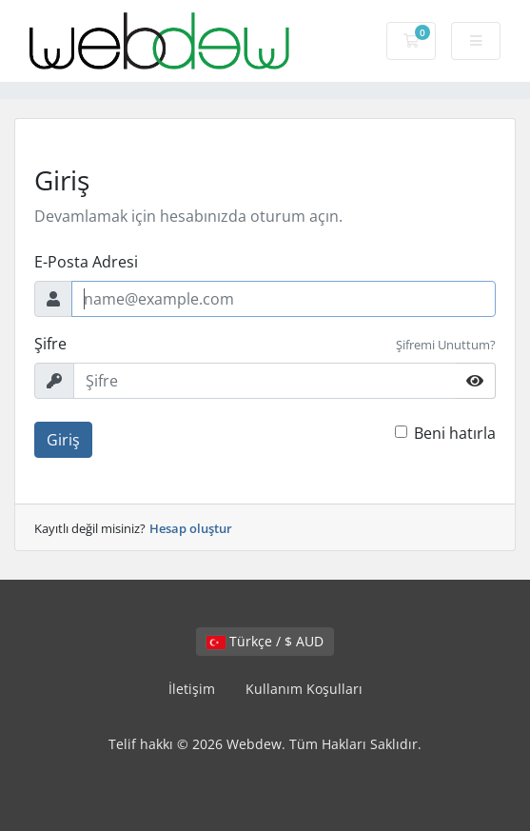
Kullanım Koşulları (304, 689)
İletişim (191, 689)
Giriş (63, 439)
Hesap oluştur (190, 528)
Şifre (50, 343)
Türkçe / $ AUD (265, 641)
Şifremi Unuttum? (446, 344)
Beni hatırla (455, 433)
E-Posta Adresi (86, 261)
